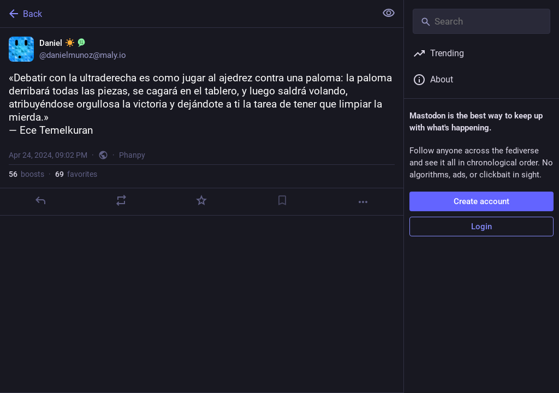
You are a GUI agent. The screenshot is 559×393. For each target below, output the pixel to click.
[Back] (187, 13)
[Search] (481, 21)
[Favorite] (201, 200)
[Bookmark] (282, 200)
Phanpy (132, 155)
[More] (363, 202)
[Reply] (40, 200)
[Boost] (121, 200)
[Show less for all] (388, 13)
